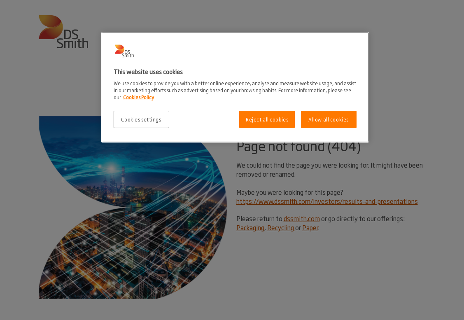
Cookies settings (141, 119)
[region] (235, 87)
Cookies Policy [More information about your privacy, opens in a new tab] (138, 96)
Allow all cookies (328, 119)
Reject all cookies (267, 119)
